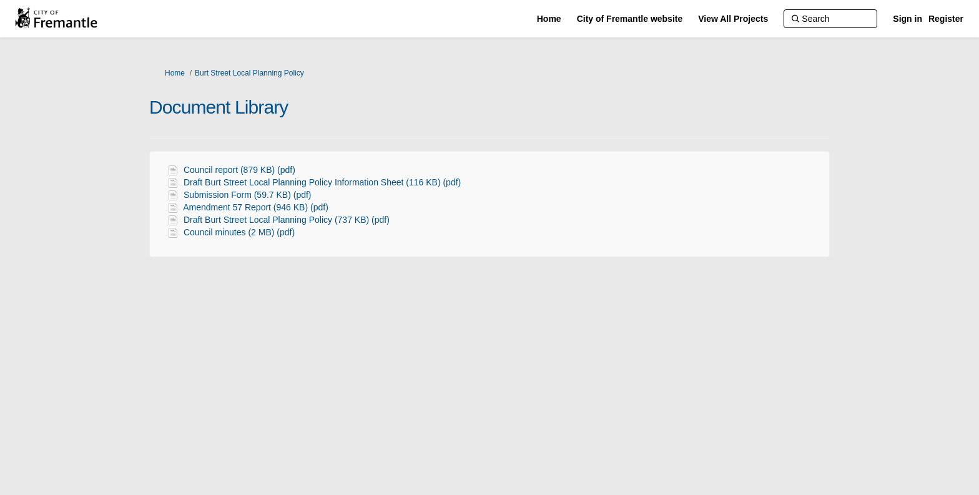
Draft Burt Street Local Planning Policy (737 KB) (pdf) (287, 220)
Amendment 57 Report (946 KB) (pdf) (255, 207)
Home (175, 73)
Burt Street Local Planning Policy (249, 73)
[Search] (830, 18)
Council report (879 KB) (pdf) (239, 170)
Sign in (907, 19)
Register (945, 19)
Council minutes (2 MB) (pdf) (239, 232)
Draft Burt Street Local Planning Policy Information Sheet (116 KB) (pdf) (322, 182)
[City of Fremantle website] (630, 18)
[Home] (549, 18)
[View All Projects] (733, 18)
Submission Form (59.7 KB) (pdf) (248, 195)
